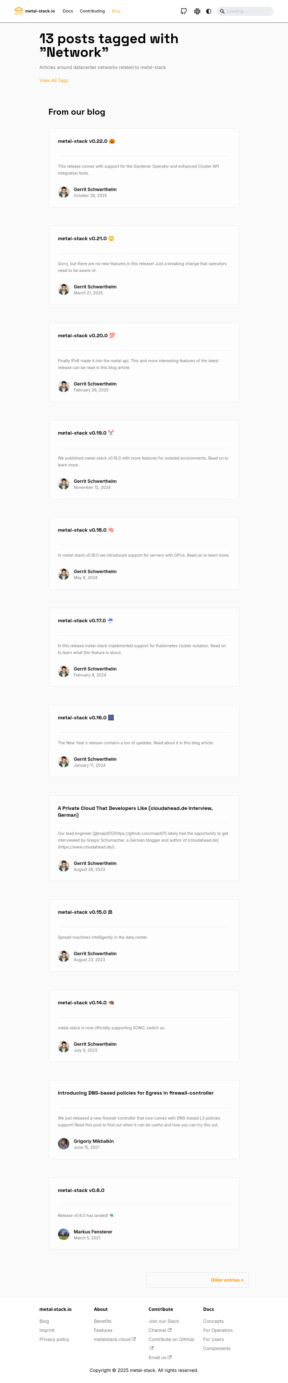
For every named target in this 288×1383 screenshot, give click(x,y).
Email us (160, 1357)
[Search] (245, 11)
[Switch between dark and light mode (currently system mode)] (208, 11)
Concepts (213, 1321)
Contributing (92, 11)
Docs (68, 11)
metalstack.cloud (115, 1339)
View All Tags (54, 80)
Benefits (103, 1321)
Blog (116, 11)
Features (103, 1330)
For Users (213, 1339)
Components (217, 1348)
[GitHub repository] (183, 11)
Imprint (47, 1330)
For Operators (218, 1330)
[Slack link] (197, 11)
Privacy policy (54, 1339)
